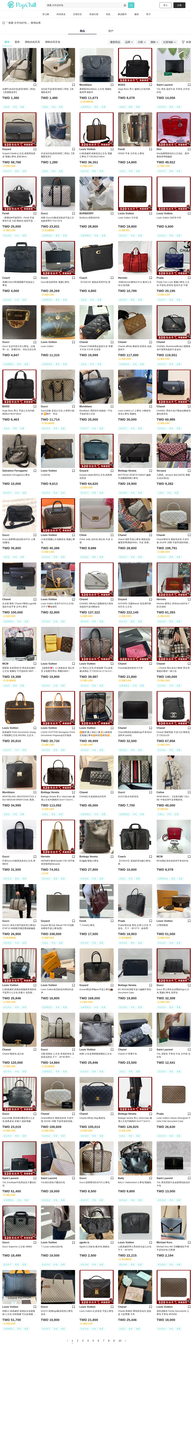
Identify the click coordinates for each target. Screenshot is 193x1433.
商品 (82, 31)
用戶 (110, 31)
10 (120, 1340)
